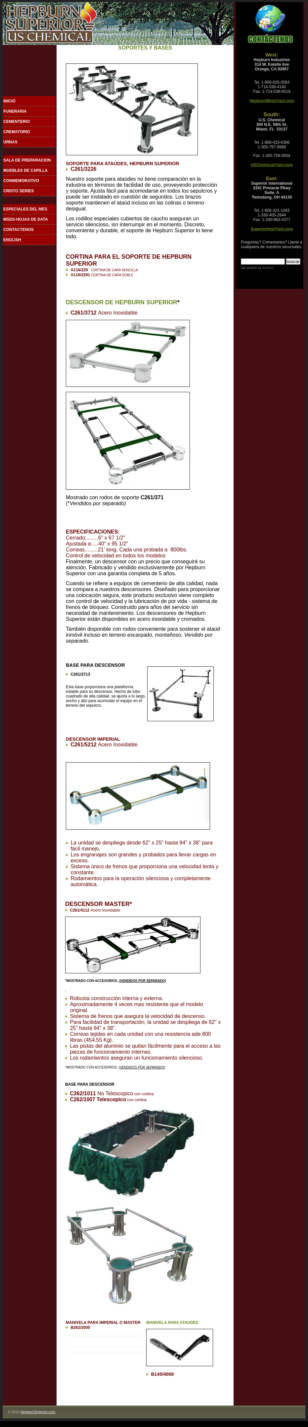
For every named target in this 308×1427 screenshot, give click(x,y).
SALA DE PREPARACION (27, 160)
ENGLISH (12, 240)
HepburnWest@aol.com (271, 100)
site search (249, 268)
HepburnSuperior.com (38, 1412)
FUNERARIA (15, 111)
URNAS (10, 142)
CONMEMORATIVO (21, 180)
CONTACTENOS (18, 229)
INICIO (9, 101)
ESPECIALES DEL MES (25, 209)
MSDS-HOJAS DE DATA (25, 219)
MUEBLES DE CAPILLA (25, 170)
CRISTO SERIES (18, 191)
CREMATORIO (16, 132)
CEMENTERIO (16, 121)
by (265, 268)
